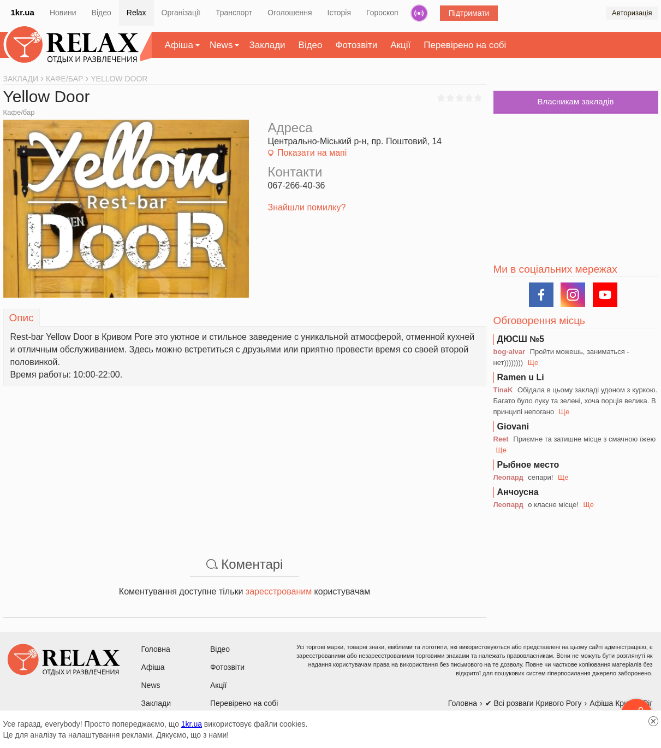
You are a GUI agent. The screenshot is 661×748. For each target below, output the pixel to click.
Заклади (267, 45)
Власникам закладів (575, 101)
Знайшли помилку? (307, 207)
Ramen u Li (520, 377)
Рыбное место (528, 464)
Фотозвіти (357, 45)
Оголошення (289, 12)
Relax (136, 12)
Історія (339, 12)
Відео (101, 12)
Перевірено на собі (465, 45)
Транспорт (234, 12)
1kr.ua (22, 12)
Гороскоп (382, 12)
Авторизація (632, 13)
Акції (400, 45)
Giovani (513, 426)
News (221, 45)
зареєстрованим (279, 591)
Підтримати (469, 13)
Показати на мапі (312, 152)
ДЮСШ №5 (521, 339)
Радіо (419, 13)
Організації (181, 12)
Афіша (179, 45)
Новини (63, 12)
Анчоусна (518, 492)
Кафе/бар (19, 112)
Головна (155, 649)
